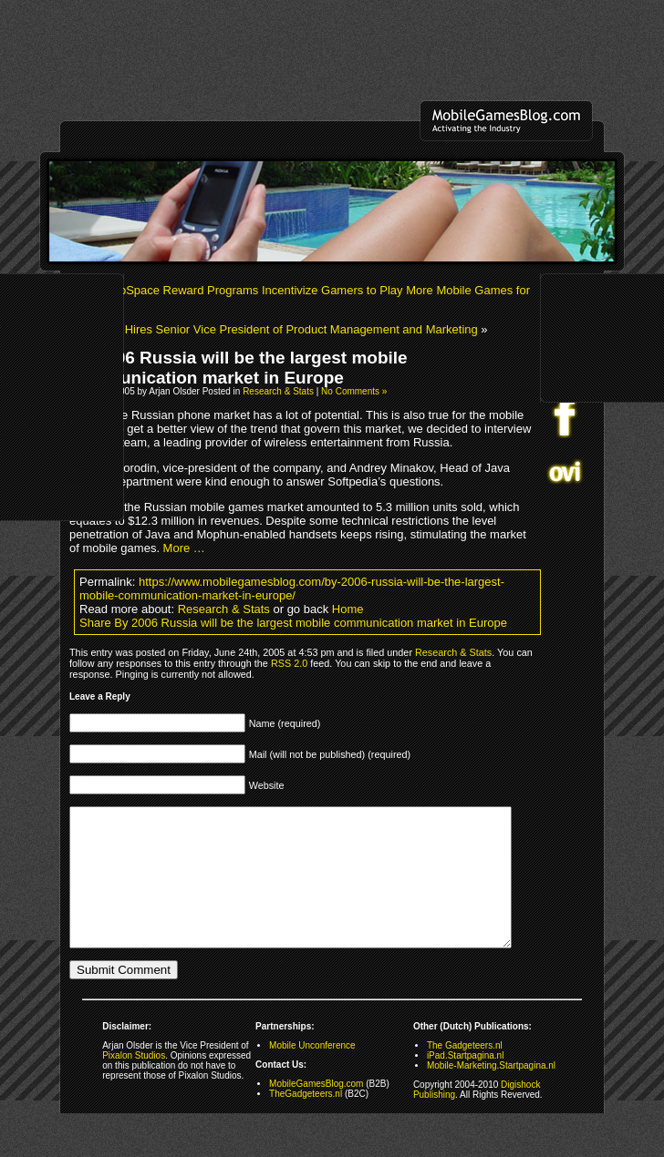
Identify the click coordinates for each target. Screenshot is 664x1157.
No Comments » (354, 391)
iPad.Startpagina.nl (465, 1083)
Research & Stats (278, 391)
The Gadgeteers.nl (465, 1073)
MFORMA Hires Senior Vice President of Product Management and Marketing (273, 329)
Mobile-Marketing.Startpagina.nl (491, 1093)
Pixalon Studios (133, 1083)
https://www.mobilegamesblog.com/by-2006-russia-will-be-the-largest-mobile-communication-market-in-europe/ (291, 588)
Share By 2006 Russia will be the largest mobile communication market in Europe (293, 623)
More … (184, 548)
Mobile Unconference (312, 1073)
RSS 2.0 (289, 663)
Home (348, 609)
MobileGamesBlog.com (316, 1111)
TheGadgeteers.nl (305, 1121)
